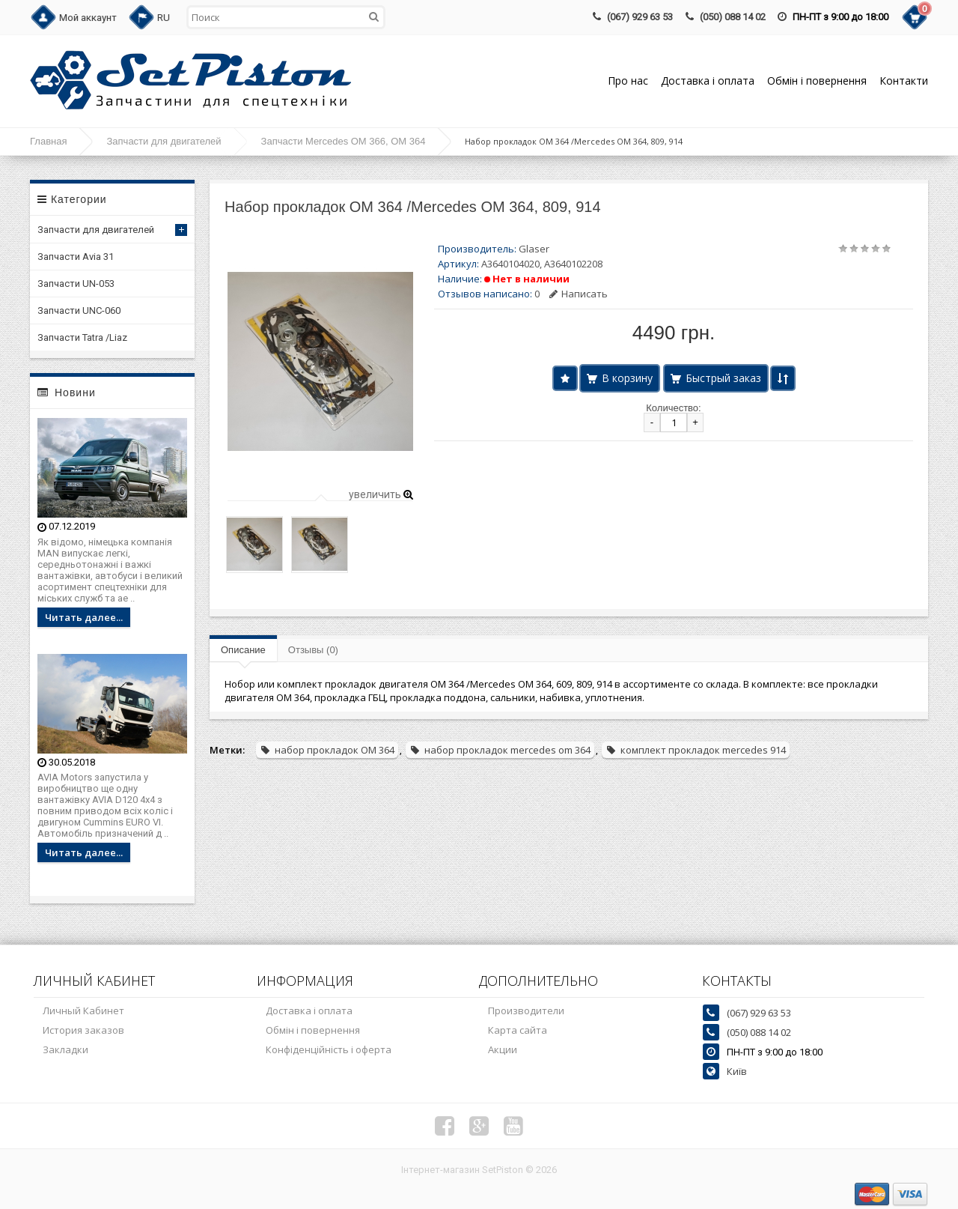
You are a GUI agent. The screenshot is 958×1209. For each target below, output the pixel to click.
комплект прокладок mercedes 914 (695, 750)
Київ (737, 1071)
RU (163, 17)
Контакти (903, 80)
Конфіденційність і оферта (328, 1049)
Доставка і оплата (707, 80)
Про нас (628, 80)
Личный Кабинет (83, 1010)
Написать (578, 293)
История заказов (83, 1030)
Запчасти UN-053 (76, 283)
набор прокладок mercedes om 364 (500, 750)
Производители (526, 1010)
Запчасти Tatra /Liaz (82, 337)
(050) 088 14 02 (733, 16)
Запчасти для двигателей (163, 141)
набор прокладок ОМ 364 (327, 750)
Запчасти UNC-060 (78, 310)
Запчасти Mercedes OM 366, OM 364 (343, 141)
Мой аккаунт (88, 17)
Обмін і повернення (817, 80)
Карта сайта (517, 1030)
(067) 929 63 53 (640, 16)
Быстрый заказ (723, 378)
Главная (48, 141)
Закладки (65, 1049)
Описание (243, 649)
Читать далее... (84, 617)
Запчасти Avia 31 (75, 256)
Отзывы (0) (313, 649)
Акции (502, 1049)
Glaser (534, 248)
